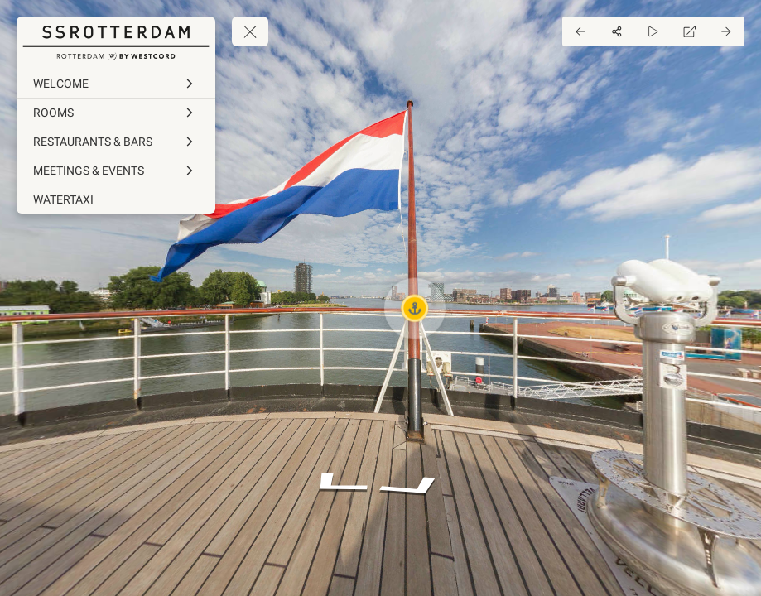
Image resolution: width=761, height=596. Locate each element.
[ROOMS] (116, 113)
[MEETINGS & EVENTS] (116, 170)
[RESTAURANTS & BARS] (116, 141)
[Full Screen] (690, 31)
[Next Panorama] (726, 31)
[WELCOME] (116, 84)
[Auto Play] (653, 31)
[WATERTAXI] (116, 199)
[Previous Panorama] (580, 31)
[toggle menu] (250, 31)
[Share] (617, 31)
